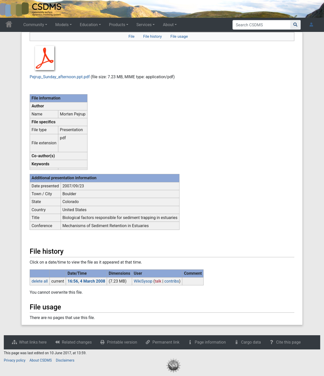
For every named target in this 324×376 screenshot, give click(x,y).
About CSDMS (40, 360)
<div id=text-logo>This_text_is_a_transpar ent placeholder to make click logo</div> (8, 9)
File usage (179, 36)
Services (144, 24)
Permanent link (165, 342)
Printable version (122, 342)
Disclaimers (65, 360)
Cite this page (288, 342)
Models (62, 24)
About (168, 24)
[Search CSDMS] (261, 25)
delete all (39, 281)
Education (89, 24)
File (132, 36)
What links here (33, 342)
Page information (210, 342)
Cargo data (251, 342)
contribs (171, 281)
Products (117, 24)
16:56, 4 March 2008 (86, 281)
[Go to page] (295, 25)
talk (158, 281)
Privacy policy (14, 360)
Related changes (77, 342)
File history (152, 36)
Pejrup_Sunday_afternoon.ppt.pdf (60, 76)
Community (33, 24)
